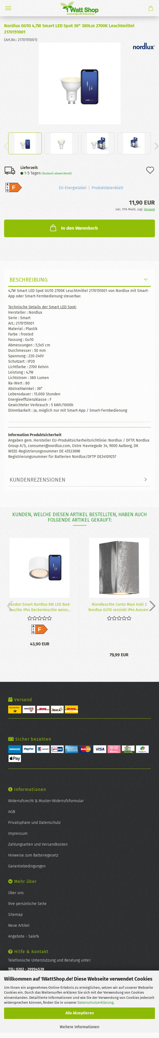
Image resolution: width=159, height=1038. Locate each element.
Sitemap (15, 914)
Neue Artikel (18, 925)
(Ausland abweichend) (57, 173)
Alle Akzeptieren (79, 1013)
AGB (11, 811)
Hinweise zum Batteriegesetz (33, 855)
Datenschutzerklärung (95, 1002)
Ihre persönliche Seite (27, 903)
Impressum (18, 833)
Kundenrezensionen (37, 479)
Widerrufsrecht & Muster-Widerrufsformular (46, 801)
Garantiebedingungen (27, 866)
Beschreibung (29, 279)
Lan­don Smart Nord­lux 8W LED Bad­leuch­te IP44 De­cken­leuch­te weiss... (39, 606)
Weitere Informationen (79, 1027)
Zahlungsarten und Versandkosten (38, 844)
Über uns (16, 893)
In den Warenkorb (73, 227)
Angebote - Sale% (23, 936)
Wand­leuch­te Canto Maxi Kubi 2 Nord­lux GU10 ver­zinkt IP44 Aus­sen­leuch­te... (119, 606)
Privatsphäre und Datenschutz (34, 822)
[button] (151, 605)
